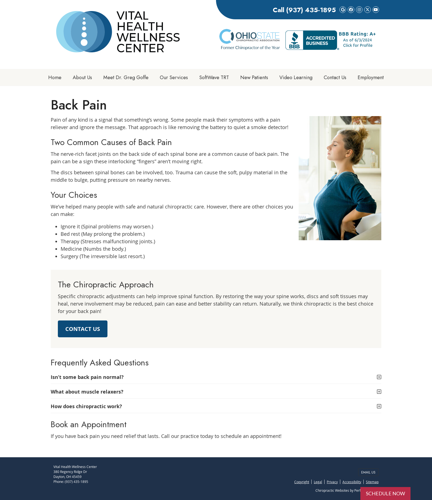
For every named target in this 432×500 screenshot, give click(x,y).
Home (54, 77)
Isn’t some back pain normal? (87, 377)
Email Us (368, 472)
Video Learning (295, 77)
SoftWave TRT (214, 77)
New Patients (254, 77)
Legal (318, 482)
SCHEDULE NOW (385, 493)
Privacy (332, 482)
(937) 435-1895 (311, 10)
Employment (371, 77)
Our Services (174, 77)
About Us (82, 77)
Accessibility (351, 482)
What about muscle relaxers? (87, 391)
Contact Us (335, 77)
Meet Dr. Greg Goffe (125, 77)
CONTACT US (82, 329)
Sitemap (372, 482)
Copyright (301, 482)
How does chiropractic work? (86, 406)
